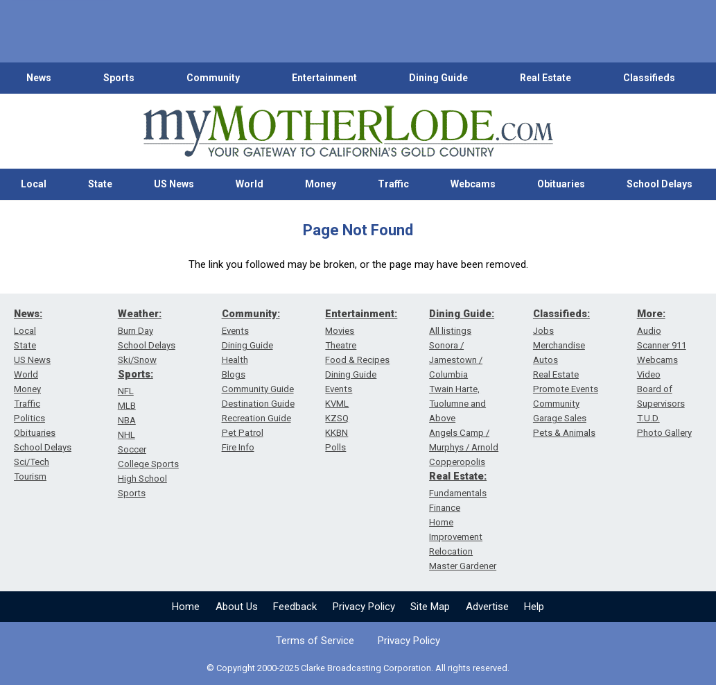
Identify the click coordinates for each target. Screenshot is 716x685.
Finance (444, 507)
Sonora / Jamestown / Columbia (455, 360)
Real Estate (545, 77)
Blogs (233, 374)
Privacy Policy (364, 606)
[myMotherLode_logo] (348, 131)
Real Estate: (458, 476)
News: (28, 313)
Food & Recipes (357, 360)
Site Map (430, 606)
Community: (251, 313)
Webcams (473, 183)
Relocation (451, 551)
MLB (127, 405)
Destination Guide (258, 403)
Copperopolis (457, 462)
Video (649, 374)
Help (534, 606)
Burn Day (135, 330)
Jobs (543, 330)
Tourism (30, 476)
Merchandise (559, 345)
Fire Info (238, 447)
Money (320, 183)
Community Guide (258, 389)
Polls (335, 447)
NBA (127, 420)
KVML (337, 403)
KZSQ (337, 418)
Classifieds (649, 77)
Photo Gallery (664, 433)
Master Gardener (462, 566)
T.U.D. (648, 418)
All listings (450, 330)
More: (651, 313)
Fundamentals (458, 493)
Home (186, 606)
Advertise (487, 606)
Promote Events (565, 389)
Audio (649, 330)
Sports (118, 77)
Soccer (132, 449)
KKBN (336, 433)
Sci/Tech (31, 462)
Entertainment (324, 77)
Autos (545, 360)
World (249, 183)
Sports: (135, 374)
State (100, 183)
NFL (126, 391)
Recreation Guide (256, 418)
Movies (339, 330)
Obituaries (561, 183)
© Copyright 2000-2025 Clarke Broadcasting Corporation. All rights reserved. (358, 668)
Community (213, 77)
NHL (126, 435)
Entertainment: (361, 313)
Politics (29, 418)
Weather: (139, 313)
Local (33, 183)
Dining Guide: (461, 313)
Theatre (340, 345)
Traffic (393, 183)
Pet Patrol (242, 433)
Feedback (295, 606)
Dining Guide (438, 77)
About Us (237, 606)
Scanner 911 (661, 345)
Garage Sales (559, 418)
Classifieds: (561, 313)
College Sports (148, 464)
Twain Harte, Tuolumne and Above (457, 403)
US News (174, 183)
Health (235, 360)
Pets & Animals (564, 433)
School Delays (659, 183)
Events (235, 330)
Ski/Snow (137, 360)
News (38, 77)
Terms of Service (315, 640)
